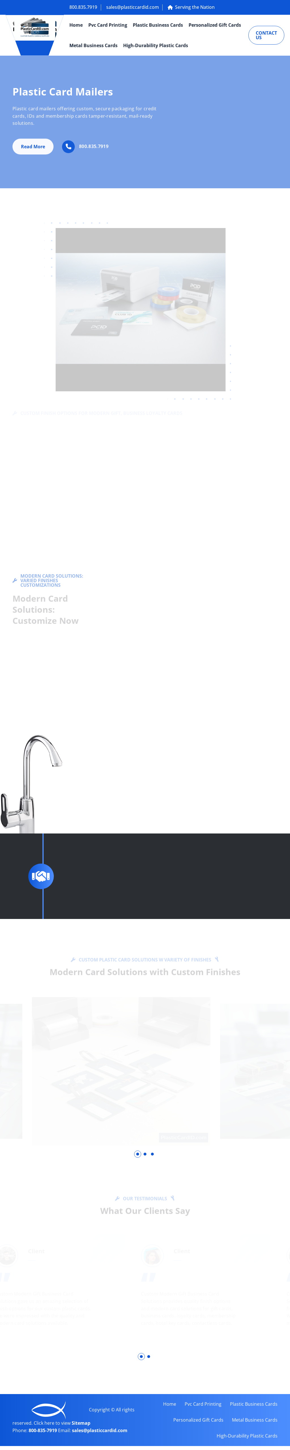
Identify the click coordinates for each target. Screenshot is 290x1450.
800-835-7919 (43, 1434)
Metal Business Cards (93, 45)
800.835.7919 (83, 7)
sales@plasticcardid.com (134, 7)
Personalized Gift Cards (215, 25)
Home (76, 25)
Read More (33, 150)
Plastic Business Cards (158, 25)
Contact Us (266, 35)
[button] (137, 1154)
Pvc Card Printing (107, 25)
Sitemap (81, 1427)
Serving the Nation (194, 7)
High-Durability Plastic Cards (155, 45)
